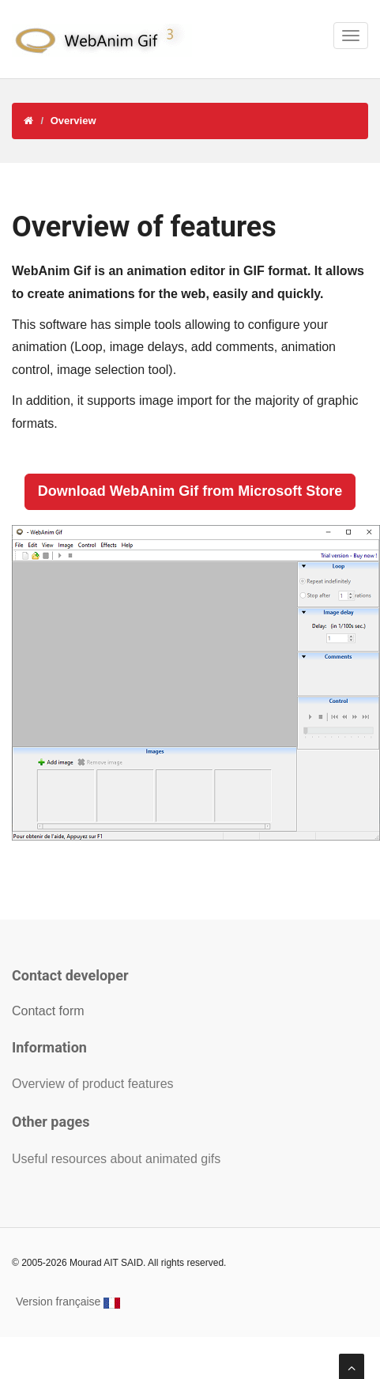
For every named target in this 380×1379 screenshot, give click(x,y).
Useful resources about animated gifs (116, 1159)
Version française (68, 1301)
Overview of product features (93, 1083)
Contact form (48, 1011)
